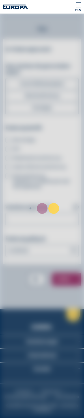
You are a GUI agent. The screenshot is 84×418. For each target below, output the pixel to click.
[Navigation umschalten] (78, 6)
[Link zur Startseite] (15, 6)
